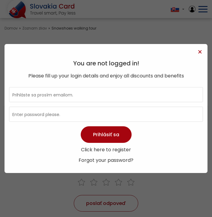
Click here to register (106, 149)
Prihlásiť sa (106, 134)
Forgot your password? (106, 160)
